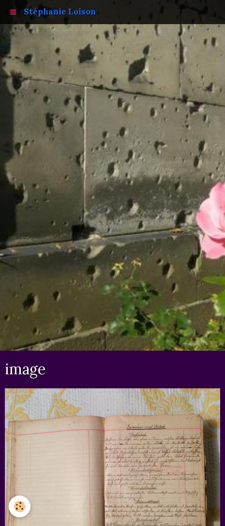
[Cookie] (19, 506)
